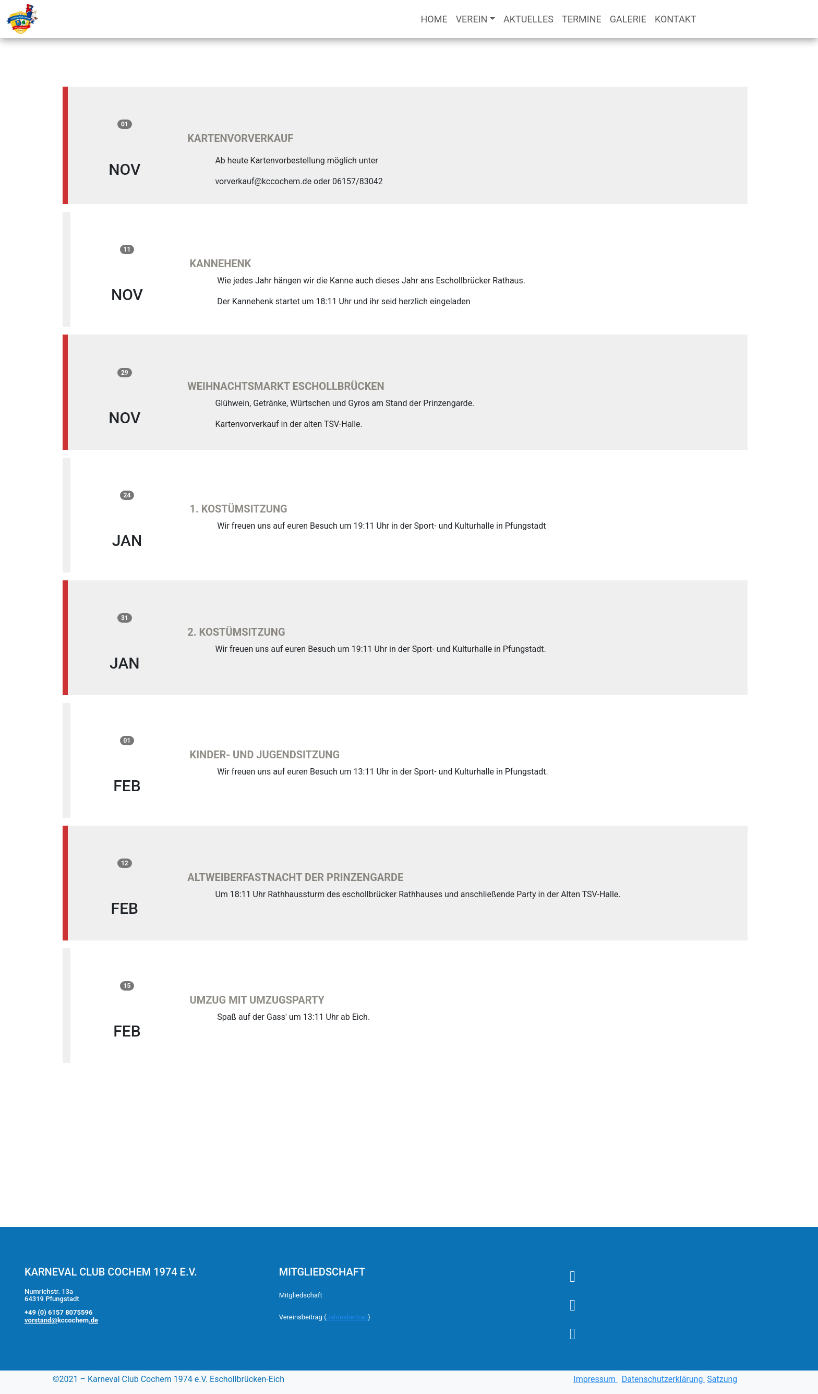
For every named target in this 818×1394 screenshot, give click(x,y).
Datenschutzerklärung (663, 1379)
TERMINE (582, 19)
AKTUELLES (528, 19)
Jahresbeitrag (347, 1317)
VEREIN (472, 19)
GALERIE (628, 19)
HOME (433, 19)
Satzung (722, 1379)
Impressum (595, 1379)
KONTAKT (675, 19)
